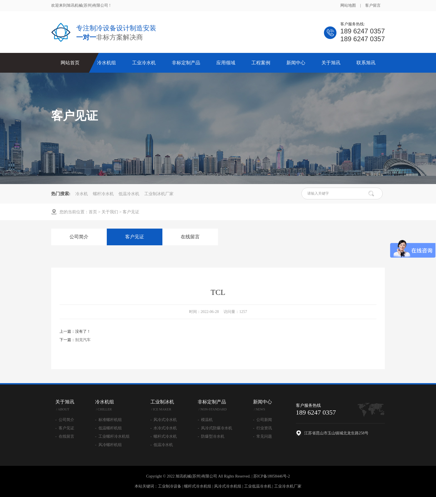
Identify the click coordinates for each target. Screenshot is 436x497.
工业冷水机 (144, 62)
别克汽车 (83, 340)
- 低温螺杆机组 (108, 428)
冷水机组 (106, 62)
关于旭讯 (330, 62)
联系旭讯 (365, 62)
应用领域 (225, 62)
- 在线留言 (64, 436)
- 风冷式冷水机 (163, 420)
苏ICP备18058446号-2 (271, 476)
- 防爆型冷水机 (211, 436)
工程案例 (260, 62)
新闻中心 (295, 62)
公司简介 (79, 236)
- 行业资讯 (262, 428)
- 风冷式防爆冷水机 (215, 428)
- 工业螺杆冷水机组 (112, 436)
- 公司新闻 (262, 420)
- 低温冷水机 (161, 445)
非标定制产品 (186, 62)
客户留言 (373, 5)
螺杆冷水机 (103, 194)
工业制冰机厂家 (159, 194)
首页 (93, 212)
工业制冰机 (163, 406)
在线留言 (190, 236)
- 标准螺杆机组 (108, 420)
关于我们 (109, 212)
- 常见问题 (262, 436)
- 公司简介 (64, 420)
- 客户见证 (64, 428)
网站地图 (348, 5)
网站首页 (70, 62)
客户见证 (131, 212)
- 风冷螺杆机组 (108, 445)
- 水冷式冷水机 (163, 428)
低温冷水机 (128, 194)
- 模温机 (205, 420)
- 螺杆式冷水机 (163, 436)
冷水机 (81, 194)
